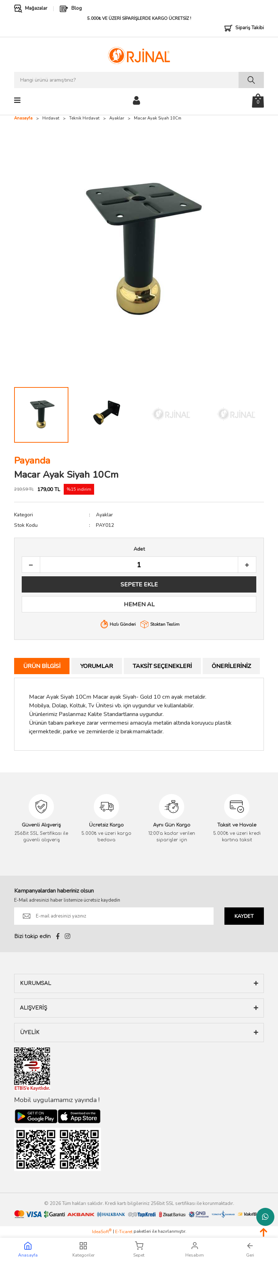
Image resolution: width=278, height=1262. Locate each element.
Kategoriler (83, 1249)
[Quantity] (139, 565)
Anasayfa (28, 1249)
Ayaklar (104, 514)
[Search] (139, 80)
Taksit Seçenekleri (162, 666)
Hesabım (194, 1249)
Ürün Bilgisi (41, 666)
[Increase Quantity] (247, 565)
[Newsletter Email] (114, 916)
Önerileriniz (231, 666)
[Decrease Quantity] (31, 565)
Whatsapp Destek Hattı (265, 1216)
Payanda (32, 460)
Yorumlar (96, 666)
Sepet (138, 1249)
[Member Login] (136, 100)
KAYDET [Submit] (244, 916)
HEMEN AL (139, 604)
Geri (250, 1249)
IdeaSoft (101, 1231)
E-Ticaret (123, 1232)
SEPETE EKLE (139, 585)
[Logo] (139, 55)
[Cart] (258, 101)
